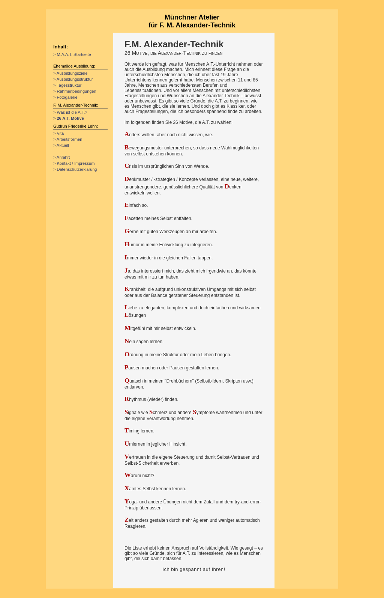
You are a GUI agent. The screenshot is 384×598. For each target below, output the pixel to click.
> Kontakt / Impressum (73, 163)
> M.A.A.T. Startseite (72, 54)
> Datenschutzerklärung (75, 169)
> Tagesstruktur (67, 85)
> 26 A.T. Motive (68, 118)
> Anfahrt (61, 157)
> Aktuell (61, 145)
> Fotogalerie (65, 97)
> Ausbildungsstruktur (73, 79)
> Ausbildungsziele (70, 73)
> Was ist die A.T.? (70, 112)
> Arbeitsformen (67, 139)
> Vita (58, 133)
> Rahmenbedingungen (74, 91)
